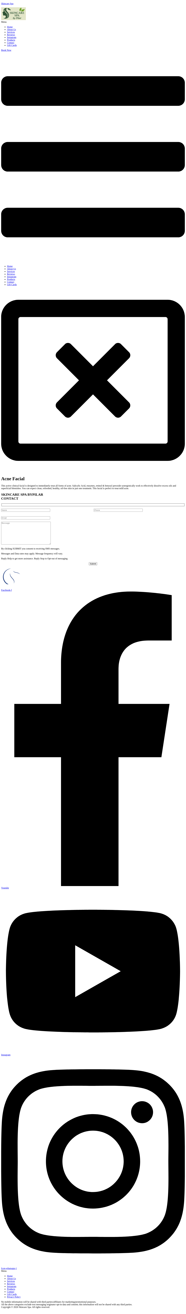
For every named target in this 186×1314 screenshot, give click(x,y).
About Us (11, 29)
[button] (93, 22)
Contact (10, 42)
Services (11, 32)
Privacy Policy (14, 1301)
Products (11, 40)
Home (10, 27)
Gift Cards (12, 45)
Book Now (6, 50)
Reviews (11, 35)
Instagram (11, 37)
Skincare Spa (7, 3)
